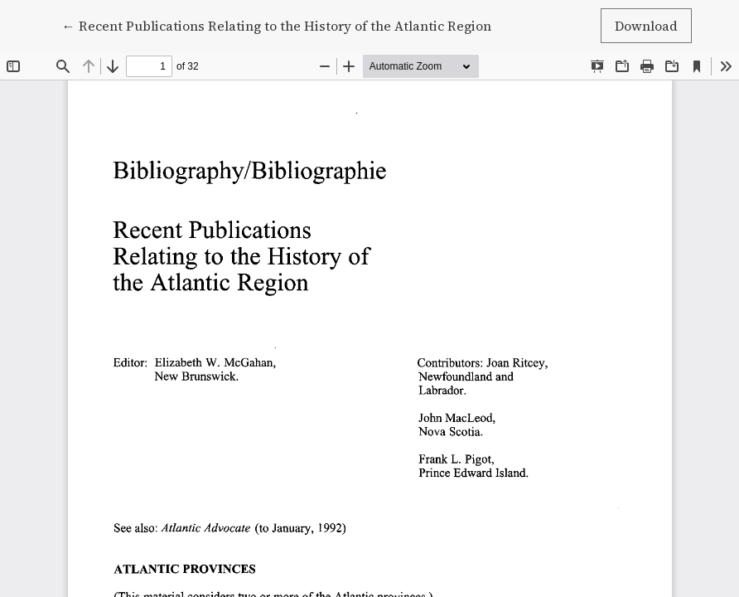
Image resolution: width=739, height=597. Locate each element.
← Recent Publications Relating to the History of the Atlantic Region (276, 25)
